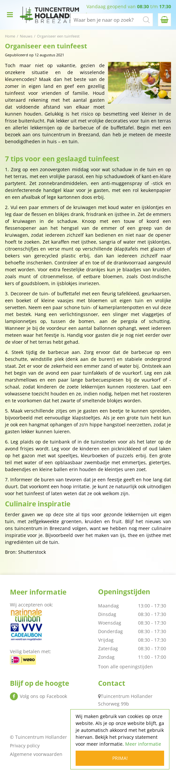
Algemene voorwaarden (36, 754)
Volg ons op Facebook (43, 696)
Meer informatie (143, 744)
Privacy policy (25, 745)
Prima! (120, 758)
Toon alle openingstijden (125, 666)
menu (10, 15)
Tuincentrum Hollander (127, 696)
